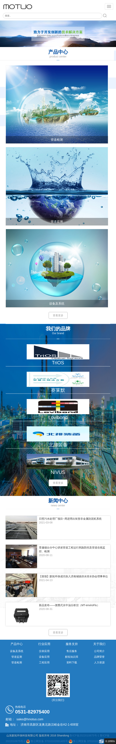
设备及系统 (16, 651)
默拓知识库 (71, 656)
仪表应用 (44, 651)
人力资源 (99, 662)
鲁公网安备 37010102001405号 (50, 741)
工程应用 (44, 662)
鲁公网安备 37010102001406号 (91, 741)
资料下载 (71, 662)
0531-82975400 (32, 712)
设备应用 (44, 656)
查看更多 (58, 315)
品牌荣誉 (99, 656)
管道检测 (16, 662)
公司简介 (99, 651)
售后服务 (71, 651)
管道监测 (16, 656)
